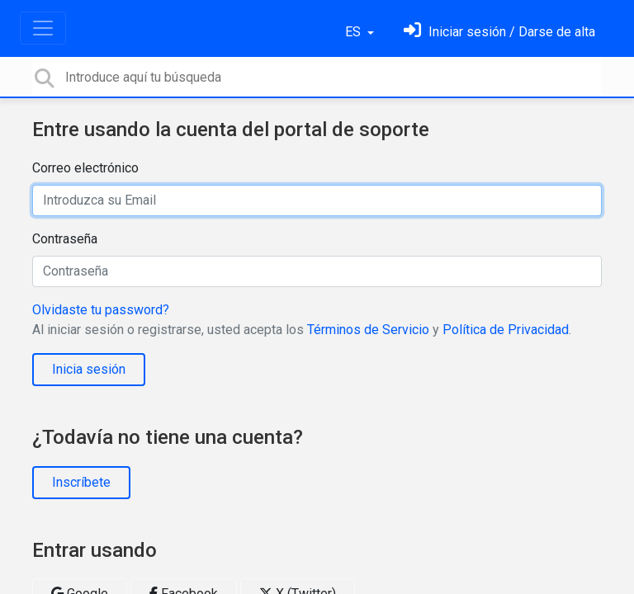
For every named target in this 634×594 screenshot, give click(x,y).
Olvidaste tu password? (100, 310)
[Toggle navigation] (43, 28)
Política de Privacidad (505, 329)
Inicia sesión (88, 369)
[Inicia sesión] (499, 32)
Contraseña (64, 239)
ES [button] (354, 32)
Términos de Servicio (368, 329)
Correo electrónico (85, 168)
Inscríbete (81, 482)
